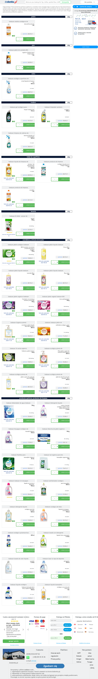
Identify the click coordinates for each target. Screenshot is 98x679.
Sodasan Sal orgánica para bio (53, 455)
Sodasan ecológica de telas (53, 507)
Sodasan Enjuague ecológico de (18, 429)
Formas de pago (38, 643)
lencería (33, 211)
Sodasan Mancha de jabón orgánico (53, 429)
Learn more (85, 47)
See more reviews (14, 645)
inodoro (33, 102)
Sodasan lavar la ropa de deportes (53, 559)
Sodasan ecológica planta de (53, 348)
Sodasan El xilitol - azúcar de (18, 216)
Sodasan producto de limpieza (53, 161)
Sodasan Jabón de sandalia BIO (18, 50)
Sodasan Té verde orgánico (18, 348)
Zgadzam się (50, 666)
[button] (4, 633)
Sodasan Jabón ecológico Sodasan (18, 245)
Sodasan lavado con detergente (53, 533)
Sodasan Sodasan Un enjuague (18, 481)
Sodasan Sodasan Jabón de (53, 322)
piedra (33, 17)
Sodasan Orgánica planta (18, 322)
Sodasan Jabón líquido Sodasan (53, 245)
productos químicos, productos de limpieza (33, 398)
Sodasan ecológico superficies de (18, 78)
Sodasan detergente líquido (18, 507)
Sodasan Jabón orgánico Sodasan (18, 296)
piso (33, 45)
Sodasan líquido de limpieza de (18, 161)
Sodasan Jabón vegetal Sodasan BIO (53, 296)
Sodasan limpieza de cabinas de (18, 133)
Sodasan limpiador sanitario (53, 107)
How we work (55, 653)
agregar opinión (14, 641)
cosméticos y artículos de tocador (33, 240)
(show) (33, 661)
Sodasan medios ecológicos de (18, 21)
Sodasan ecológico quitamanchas (18, 533)
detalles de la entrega (84, 643)
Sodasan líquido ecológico (18, 584)
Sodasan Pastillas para (18, 455)
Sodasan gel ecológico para (18, 107)
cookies (26, 670)
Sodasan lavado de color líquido (18, 559)
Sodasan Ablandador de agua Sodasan (18, 403)
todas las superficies (33, 157)
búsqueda (65, 2)
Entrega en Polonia (61, 643)
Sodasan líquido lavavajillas (53, 584)
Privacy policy (55, 659)
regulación (54, 656)
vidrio (33, 74)
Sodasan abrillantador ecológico (53, 481)
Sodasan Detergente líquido (53, 403)
